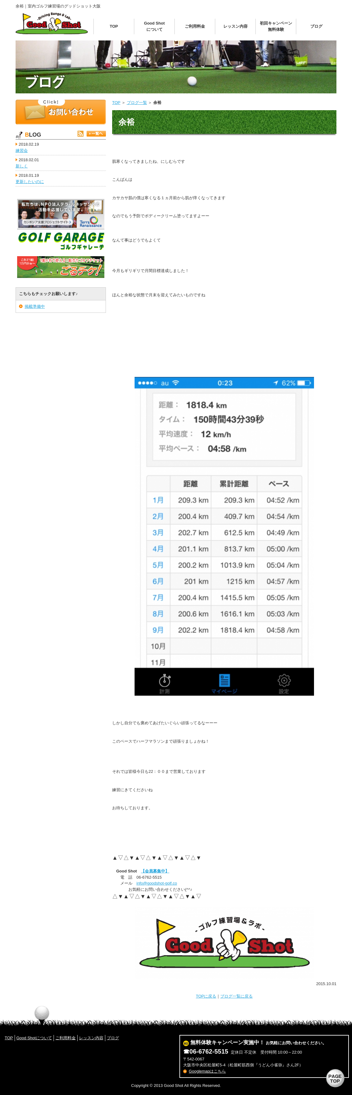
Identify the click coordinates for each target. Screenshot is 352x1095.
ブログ (316, 26)
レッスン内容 (235, 26)
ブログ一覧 (137, 102)
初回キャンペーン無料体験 (276, 26)
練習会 (22, 150)
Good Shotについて (154, 26)
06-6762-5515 (208, 1051)
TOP (114, 26)
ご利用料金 (195, 26)
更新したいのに (30, 181)
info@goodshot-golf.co (156, 883)
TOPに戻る (206, 996)
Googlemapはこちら (207, 1071)
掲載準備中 (35, 306)
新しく (22, 166)
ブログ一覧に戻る (236, 996)
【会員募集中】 (155, 871)
